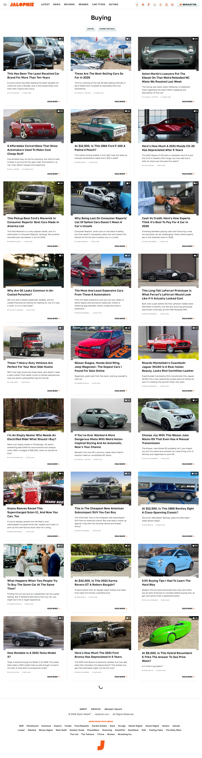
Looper (21, 730)
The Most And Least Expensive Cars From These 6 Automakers (99, 292)
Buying (113, 4)
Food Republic (81, 726)
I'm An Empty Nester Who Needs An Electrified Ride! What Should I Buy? (31, 437)
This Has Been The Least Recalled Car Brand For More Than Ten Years (33, 75)
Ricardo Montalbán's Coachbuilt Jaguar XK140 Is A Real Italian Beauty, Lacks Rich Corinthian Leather (168, 366)
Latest (45, 4)
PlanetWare (93, 730)
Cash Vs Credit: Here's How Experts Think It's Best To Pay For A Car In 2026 (166, 222)
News (56, 4)
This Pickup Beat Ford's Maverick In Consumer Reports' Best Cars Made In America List (33, 222)
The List (74, 734)
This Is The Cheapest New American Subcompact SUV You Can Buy (99, 510)
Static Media (83, 714)
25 (61, 546)
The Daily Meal (173, 730)
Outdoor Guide (77, 730)
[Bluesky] (143, 4)
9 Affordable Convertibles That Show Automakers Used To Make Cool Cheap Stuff (32, 149)
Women (111, 734)
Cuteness (46, 726)
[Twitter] (155, 4)
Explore (58, 726)
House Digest (152, 726)
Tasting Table (156, 730)
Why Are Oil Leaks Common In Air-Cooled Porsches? (30, 292)
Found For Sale (107, 29)
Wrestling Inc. (125, 734)
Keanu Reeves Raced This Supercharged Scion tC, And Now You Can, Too (32, 512)
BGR (21, 726)
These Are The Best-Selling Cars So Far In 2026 (99, 75)
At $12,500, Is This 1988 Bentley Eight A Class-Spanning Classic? (168, 510)
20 (196, 39)
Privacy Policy (113, 709)
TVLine (100, 734)
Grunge (122, 726)
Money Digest (46, 730)
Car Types (98, 4)
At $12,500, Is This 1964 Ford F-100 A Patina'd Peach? (100, 148)
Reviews (69, 4)
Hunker (165, 726)
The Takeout (87, 734)
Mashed (32, 730)
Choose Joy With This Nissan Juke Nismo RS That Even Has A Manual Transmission (165, 439)
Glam (112, 726)
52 (129, 111)
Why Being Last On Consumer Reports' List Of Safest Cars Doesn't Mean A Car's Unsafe (101, 222)
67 (129, 546)
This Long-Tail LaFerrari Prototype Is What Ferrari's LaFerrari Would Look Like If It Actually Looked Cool (166, 294)
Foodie (68, 726)
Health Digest (135, 726)
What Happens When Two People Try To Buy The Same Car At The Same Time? (32, 584)
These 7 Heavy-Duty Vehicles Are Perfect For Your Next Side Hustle (30, 364)
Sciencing (107, 730)
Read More (52, 101)
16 (129, 256)
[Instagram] (166, 4)
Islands (176, 726)
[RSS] (172, 4)
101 (196, 473)
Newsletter (188, 4)
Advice (90, 29)
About (83, 709)
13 (196, 328)
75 (196, 618)
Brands (83, 4)
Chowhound (32, 726)
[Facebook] (137, 4)
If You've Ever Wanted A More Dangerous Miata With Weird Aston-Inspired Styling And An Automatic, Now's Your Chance (99, 441)
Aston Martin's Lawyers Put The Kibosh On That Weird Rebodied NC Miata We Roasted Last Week (166, 77)
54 (196, 546)
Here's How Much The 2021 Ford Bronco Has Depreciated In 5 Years (98, 654)
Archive (96, 709)
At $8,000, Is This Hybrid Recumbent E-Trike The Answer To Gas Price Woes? (167, 657)
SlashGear (133, 730)
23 (129, 473)
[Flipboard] (149, 4)
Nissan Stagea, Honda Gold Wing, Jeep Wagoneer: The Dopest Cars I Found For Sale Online (98, 366)
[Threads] (161, 4)
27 (196, 400)
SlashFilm (120, 730)
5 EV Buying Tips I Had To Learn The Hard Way (166, 582)
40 (129, 400)
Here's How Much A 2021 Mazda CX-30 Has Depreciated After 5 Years (168, 148)
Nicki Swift (61, 730)
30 (61, 183)
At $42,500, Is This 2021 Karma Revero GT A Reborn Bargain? (96, 582)
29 (61, 111)
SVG (144, 730)
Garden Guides (99, 726)
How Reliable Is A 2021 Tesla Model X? (31, 654)
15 (129, 328)
